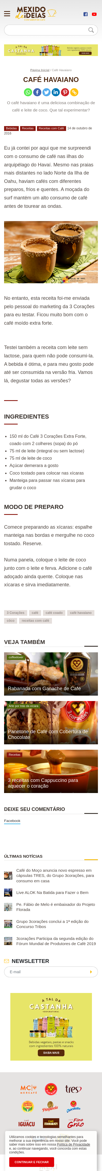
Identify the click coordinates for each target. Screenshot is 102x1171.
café (35, 613)
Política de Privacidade (73, 1144)
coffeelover (16, 657)
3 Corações (15, 613)
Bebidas (11, 128)
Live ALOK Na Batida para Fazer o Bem (52, 893)
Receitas (28, 128)
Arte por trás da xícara (23, 706)
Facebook (12, 821)
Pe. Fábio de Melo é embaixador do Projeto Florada (55, 907)
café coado (54, 613)
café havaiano (80, 613)
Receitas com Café (51, 128)
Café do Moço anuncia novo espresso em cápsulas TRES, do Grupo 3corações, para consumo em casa (55, 875)
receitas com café (35, 621)
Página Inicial (39, 70)
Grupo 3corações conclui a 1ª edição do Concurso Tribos (52, 924)
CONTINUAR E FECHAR (32, 1162)
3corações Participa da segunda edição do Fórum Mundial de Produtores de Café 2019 (56, 941)
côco (10, 621)
